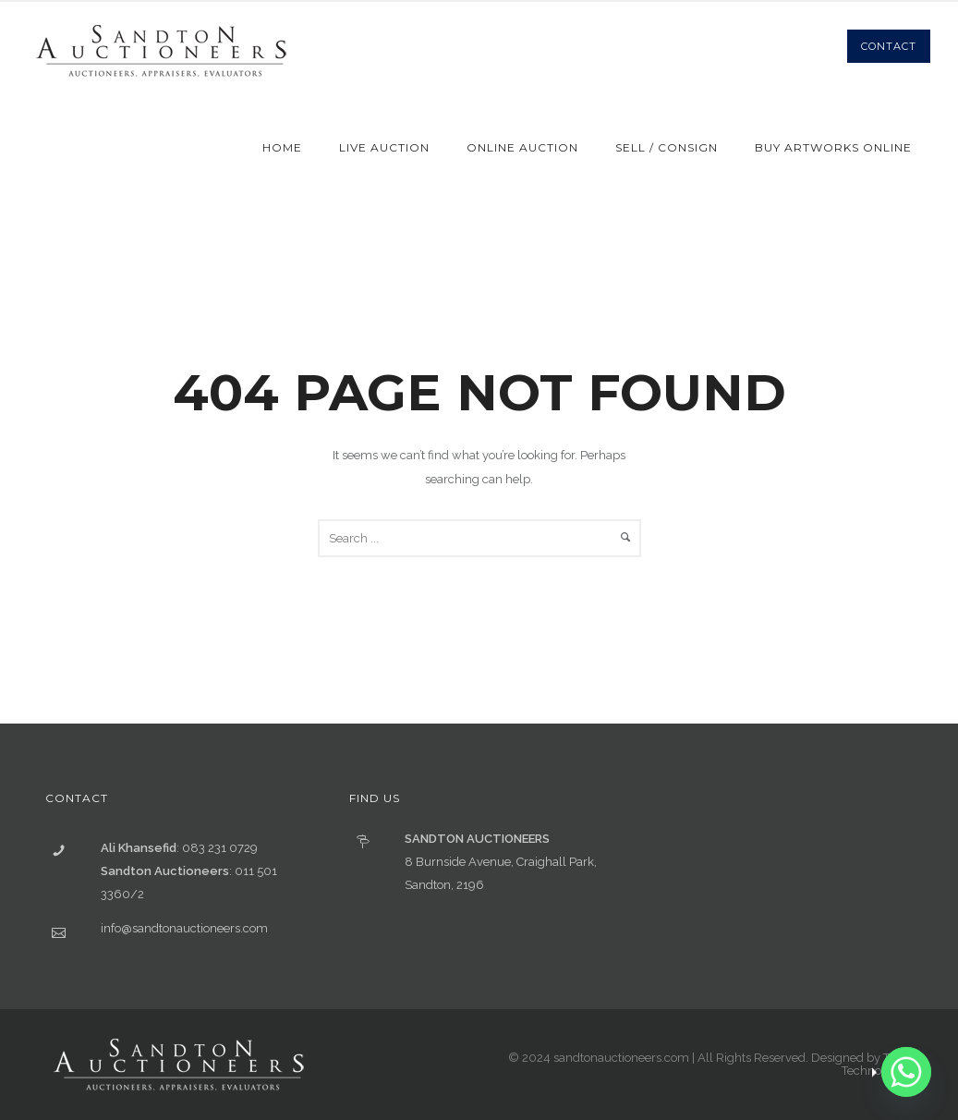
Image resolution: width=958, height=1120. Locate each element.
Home (282, 147)
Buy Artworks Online (833, 147)
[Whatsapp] (906, 1072)
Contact (888, 46)
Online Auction (522, 147)
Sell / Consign (666, 147)
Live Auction (384, 147)
